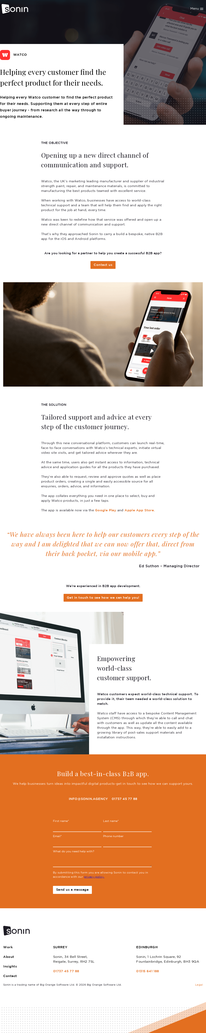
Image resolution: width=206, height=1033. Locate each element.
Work (8, 947)
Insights (10, 966)
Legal (199, 985)
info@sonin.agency (88, 799)
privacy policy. (94, 877)
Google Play (105, 510)
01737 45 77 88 (124, 799)
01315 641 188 (147, 971)
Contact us (103, 264)
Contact (10, 976)
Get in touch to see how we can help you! (103, 597)
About (8, 956)
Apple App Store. (140, 510)
